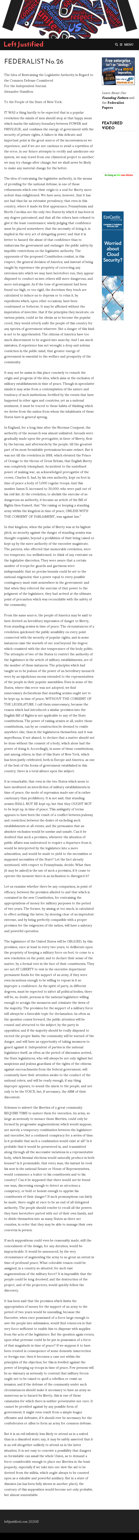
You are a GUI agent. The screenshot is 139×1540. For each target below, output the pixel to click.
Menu (127, 44)
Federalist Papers (113, 104)
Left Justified (24, 44)
